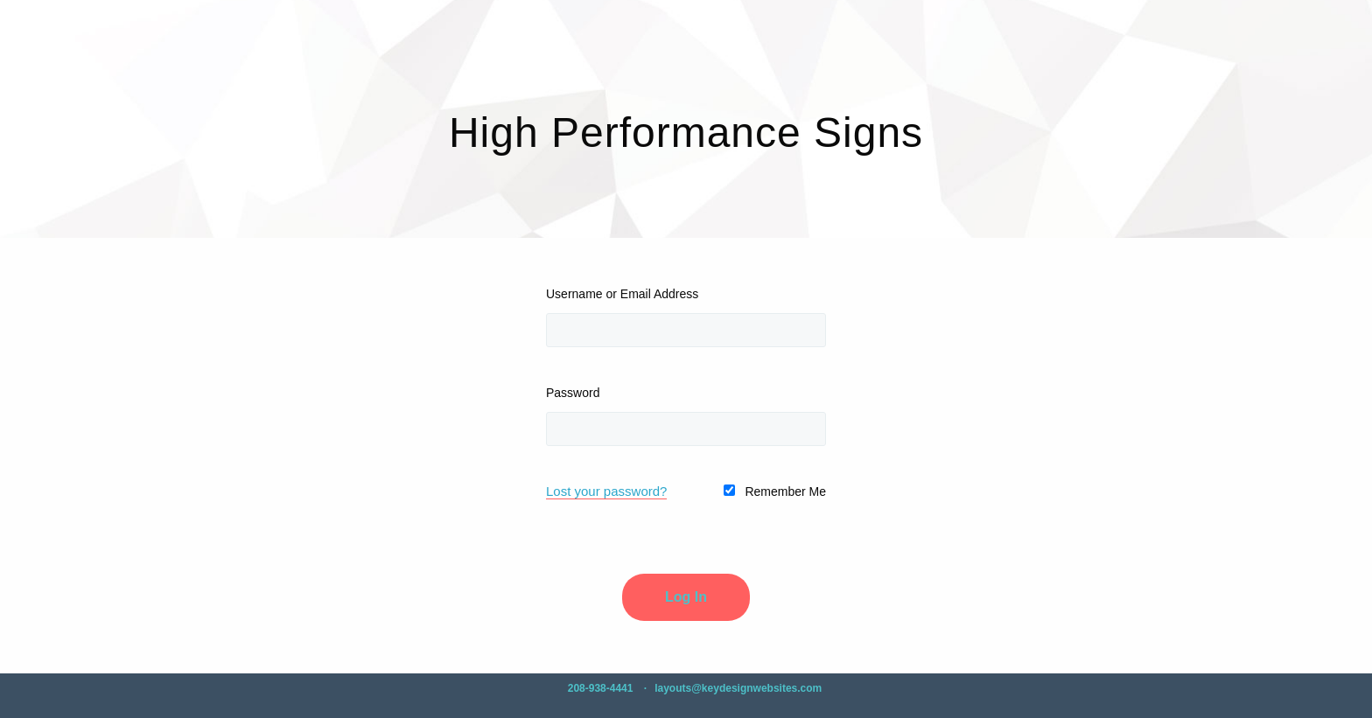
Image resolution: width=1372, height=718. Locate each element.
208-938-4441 (601, 688)
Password (572, 393)
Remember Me (775, 491)
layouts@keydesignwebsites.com (738, 688)
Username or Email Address (622, 294)
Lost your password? (606, 491)
